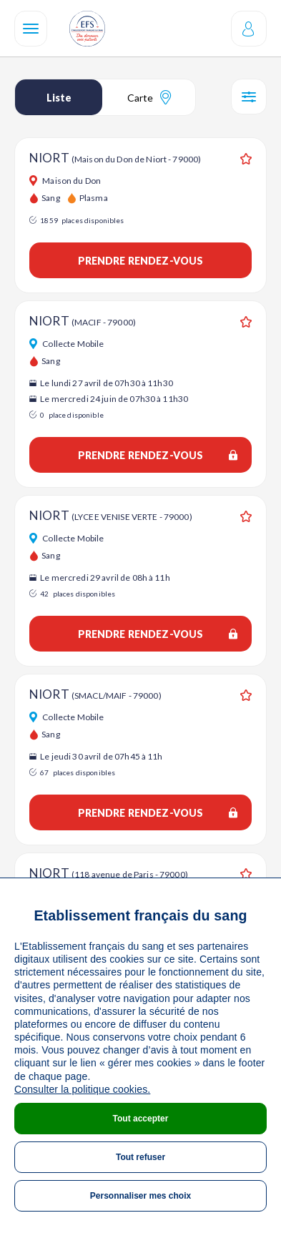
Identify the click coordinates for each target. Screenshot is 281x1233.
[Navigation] (30, 28)
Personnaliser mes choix (140, 1196)
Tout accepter (141, 1119)
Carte (149, 97)
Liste (59, 98)
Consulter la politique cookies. (82, 1089)
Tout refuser (140, 1157)
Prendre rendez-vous (141, 261)
